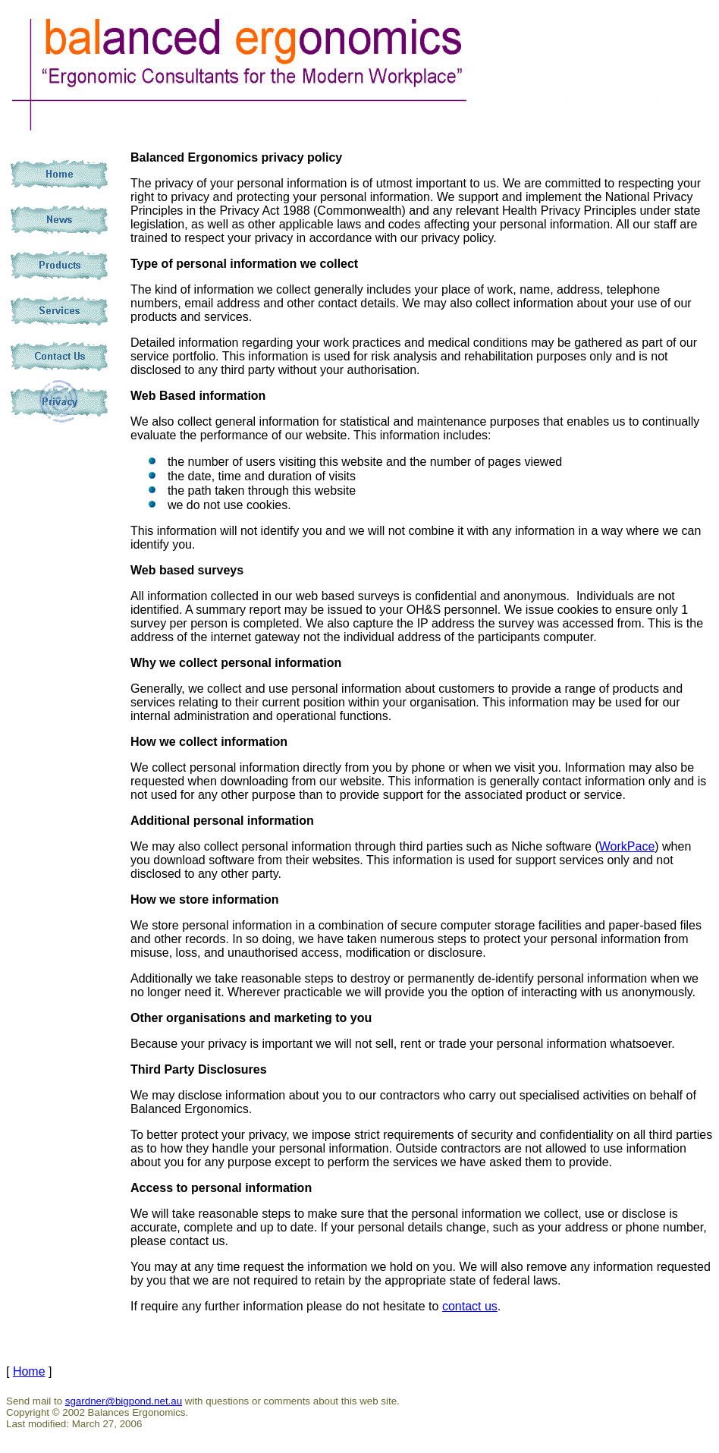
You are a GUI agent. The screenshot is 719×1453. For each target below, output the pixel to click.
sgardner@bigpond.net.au (123, 1401)
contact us (470, 1306)
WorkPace (627, 846)
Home (29, 1371)
